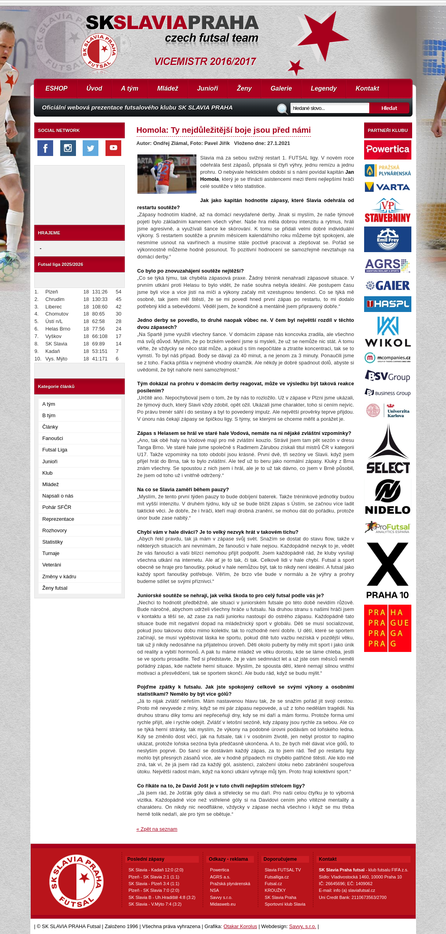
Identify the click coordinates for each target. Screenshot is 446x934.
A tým (130, 88)
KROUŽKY (275, 890)
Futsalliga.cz (277, 877)
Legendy (324, 88)
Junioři (207, 88)
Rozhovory (55, 530)
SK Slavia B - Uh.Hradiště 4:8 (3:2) (162, 897)
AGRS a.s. (220, 877)
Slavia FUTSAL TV (283, 869)
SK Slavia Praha (280, 897)
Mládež (167, 88)
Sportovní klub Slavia (285, 904)
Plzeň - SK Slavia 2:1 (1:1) (154, 877)
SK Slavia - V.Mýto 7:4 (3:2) (155, 904)
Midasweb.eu (222, 904)
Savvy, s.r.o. (302, 926)
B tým (49, 415)
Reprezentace (58, 519)
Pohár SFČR (57, 507)
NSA (214, 890)
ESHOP (57, 88)
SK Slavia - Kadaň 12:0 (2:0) (156, 869)
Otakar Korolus (240, 926)
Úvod (94, 88)
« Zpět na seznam (157, 829)
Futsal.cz (273, 883)
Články (50, 427)
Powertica (219, 869)
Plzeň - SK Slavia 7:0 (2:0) (154, 890)
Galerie (281, 88)
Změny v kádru (59, 576)
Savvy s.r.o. (221, 897)
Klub (48, 473)
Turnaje (51, 553)
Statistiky (53, 542)
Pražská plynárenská (230, 883)
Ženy (244, 88)
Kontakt (367, 88)
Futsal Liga (55, 450)
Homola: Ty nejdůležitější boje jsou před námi (224, 129)
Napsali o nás (58, 496)
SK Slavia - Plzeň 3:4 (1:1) (154, 883)
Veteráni (52, 565)
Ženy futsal (55, 588)
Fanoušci (53, 438)
